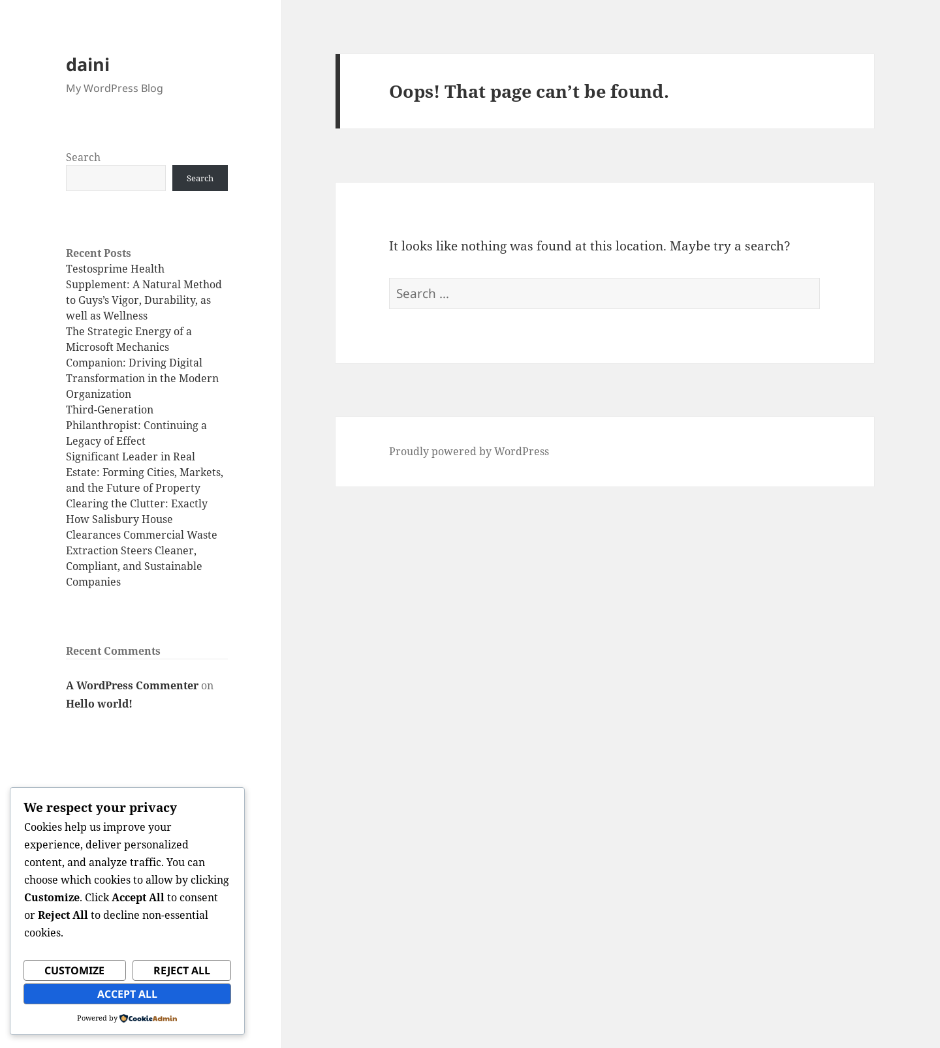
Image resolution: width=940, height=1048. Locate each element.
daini (88, 64)
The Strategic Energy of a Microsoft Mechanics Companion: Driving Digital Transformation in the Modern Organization (142, 362)
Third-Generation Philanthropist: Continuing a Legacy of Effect (136, 425)
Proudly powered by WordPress (469, 451)
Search (83, 157)
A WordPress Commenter (132, 685)
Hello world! (99, 703)
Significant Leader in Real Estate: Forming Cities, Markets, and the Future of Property (144, 472)
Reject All (181, 970)
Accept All (127, 994)
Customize (74, 970)
